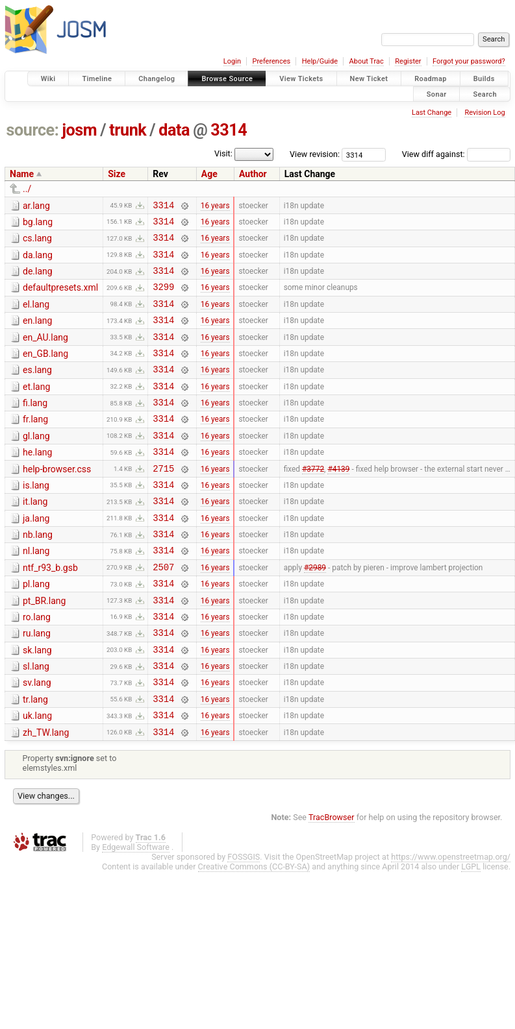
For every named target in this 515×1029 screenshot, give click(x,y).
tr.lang (35, 758)
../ (27, 189)
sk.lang (37, 702)
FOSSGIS (243, 921)
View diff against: (456, 154)
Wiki (48, 79)
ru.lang (37, 684)
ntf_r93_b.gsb (50, 610)
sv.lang (37, 739)
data (174, 130)
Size (116, 174)
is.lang (36, 518)
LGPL (471, 931)
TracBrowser (331, 881)
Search (485, 94)
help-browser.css (57, 500)
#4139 (338, 500)
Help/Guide (320, 61)
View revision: (315, 154)
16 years (215, 206)
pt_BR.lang (44, 647)
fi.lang (35, 426)
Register (408, 61)
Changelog (156, 79)
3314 (228, 130)
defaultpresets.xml (60, 297)
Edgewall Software (136, 911)
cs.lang (37, 242)
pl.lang (36, 628)
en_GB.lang (45, 371)
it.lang (35, 536)
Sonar (437, 94)
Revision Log (484, 112)
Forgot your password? (469, 61)
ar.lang (36, 205)
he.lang (37, 481)
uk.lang (37, 776)
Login (232, 61)
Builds (484, 79)
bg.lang (38, 224)
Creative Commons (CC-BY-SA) (254, 931)
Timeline (97, 79)
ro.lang (37, 665)
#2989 (315, 611)
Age (209, 174)
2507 (163, 611)
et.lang (36, 408)
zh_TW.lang (46, 795)
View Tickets (301, 79)
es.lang (37, 389)
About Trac (366, 61)
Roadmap (430, 79)
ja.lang (36, 555)
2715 (163, 501)
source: (32, 130)
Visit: (223, 153)
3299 (163, 298)
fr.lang (35, 444)
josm (79, 130)
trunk (127, 130)
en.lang (37, 334)
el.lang (36, 316)
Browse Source (227, 79)
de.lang (38, 279)
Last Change (431, 112)
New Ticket (369, 79)
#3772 (313, 500)
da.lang (38, 261)
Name (22, 174)
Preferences (271, 61)
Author (253, 174)
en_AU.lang (45, 353)
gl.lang (36, 463)
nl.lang (36, 592)
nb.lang (38, 573)
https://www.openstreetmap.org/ (450, 921)
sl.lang (36, 721)
